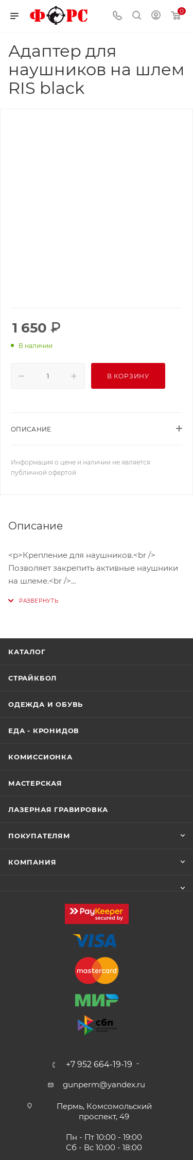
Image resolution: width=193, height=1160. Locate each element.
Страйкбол (32, 678)
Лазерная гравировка (58, 809)
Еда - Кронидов (43, 730)
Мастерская (35, 783)
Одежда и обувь (45, 704)
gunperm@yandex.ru (104, 1084)
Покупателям (39, 836)
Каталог (27, 652)
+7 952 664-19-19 (99, 1064)
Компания (32, 862)
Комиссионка (40, 757)
